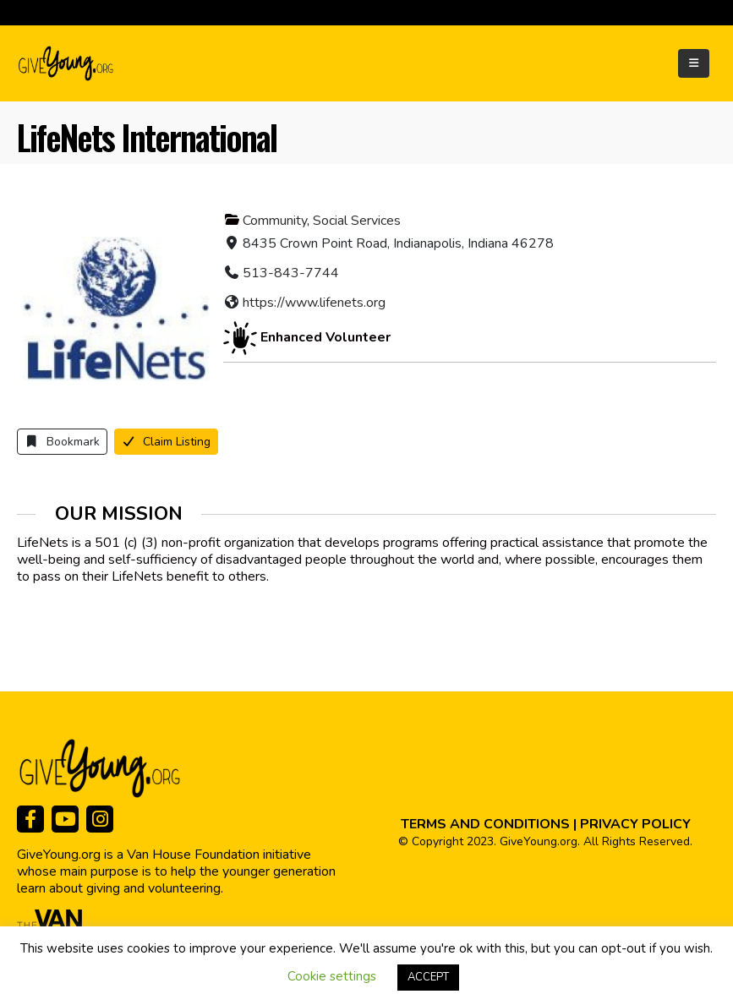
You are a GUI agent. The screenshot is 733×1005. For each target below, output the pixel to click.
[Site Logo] (67, 63)
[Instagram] (99, 819)
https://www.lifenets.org (314, 302)
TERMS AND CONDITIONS (485, 824)
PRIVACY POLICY (635, 824)
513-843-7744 (291, 273)
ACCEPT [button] (428, 977)
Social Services (357, 220)
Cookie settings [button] (331, 976)
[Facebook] (30, 819)
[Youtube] (65, 819)
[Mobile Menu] (693, 63)
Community (275, 220)
